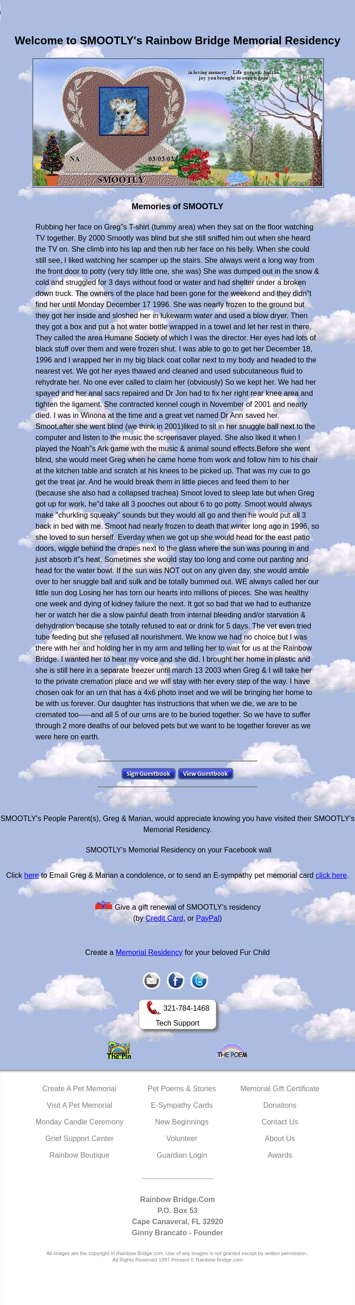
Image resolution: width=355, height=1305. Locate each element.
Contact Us (280, 1122)
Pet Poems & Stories (182, 1089)
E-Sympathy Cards (182, 1105)
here (31, 875)
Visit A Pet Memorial (79, 1105)
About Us (280, 1138)
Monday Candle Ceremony (79, 1122)
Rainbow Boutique (79, 1155)
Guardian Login (182, 1155)
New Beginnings (182, 1122)
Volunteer (182, 1138)
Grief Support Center (79, 1138)
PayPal (208, 918)
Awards (280, 1155)
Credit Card (165, 918)
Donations (279, 1105)
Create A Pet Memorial (79, 1089)
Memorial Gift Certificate (280, 1089)
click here (331, 875)
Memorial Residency (149, 952)
